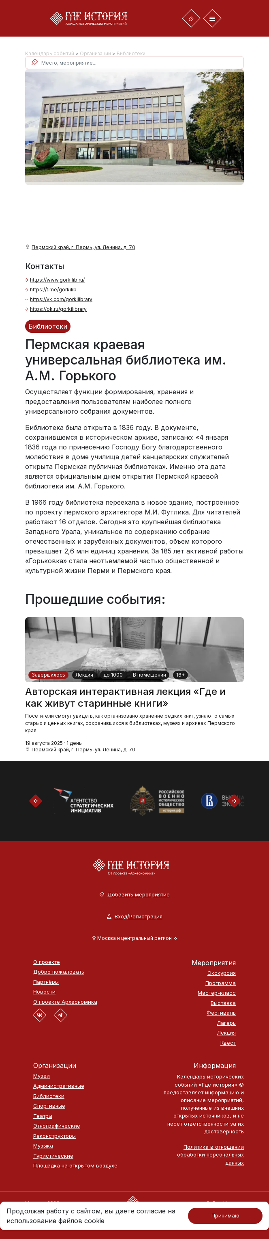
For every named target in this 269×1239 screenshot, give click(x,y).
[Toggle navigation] (191, 18)
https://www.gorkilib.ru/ (57, 280)
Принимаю (225, 1215)
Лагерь (226, 1023)
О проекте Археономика (65, 1002)
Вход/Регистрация (134, 917)
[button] (134, 938)
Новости (44, 992)
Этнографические (56, 1126)
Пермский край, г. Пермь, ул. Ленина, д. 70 (83, 247)
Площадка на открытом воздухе (75, 1166)
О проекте (46, 962)
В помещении (149, 675)
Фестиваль (221, 1013)
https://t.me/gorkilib (53, 289)
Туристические (53, 1156)
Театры (42, 1116)
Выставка (223, 1003)
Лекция (84, 675)
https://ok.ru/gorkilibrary (58, 309)
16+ (180, 675)
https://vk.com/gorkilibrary (61, 299)
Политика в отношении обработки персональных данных (210, 1154)
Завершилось (48, 675)
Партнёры (46, 982)
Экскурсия (221, 973)
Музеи (41, 1076)
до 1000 (113, 675)
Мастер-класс (217, 993)
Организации (95, 53)
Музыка (43, 1146)
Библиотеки (131, 53)
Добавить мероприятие (135, 895)
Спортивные (49, 1106)
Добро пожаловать (58, 972)
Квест (228, 1043)
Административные (58, 1086)
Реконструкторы (54, 1136)
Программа (220, 983)
